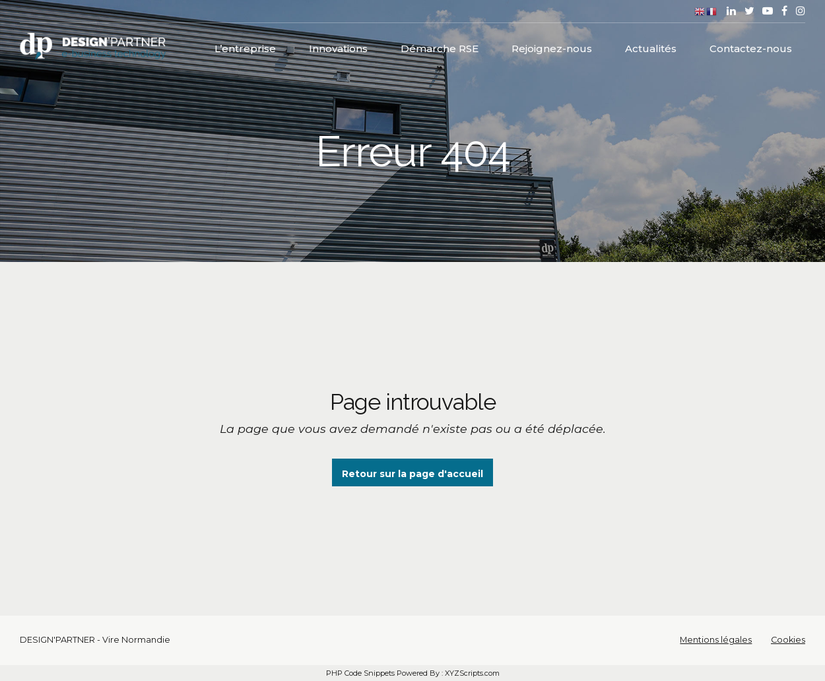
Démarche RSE (439, 46)
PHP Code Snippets (360, 673)
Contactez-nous (751, 46)
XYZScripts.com (472, 673)
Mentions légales (716, 640)
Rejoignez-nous (552, 46)
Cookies (788, 640)
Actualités (650, 46)
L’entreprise (245, 46)
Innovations (338, 46)
